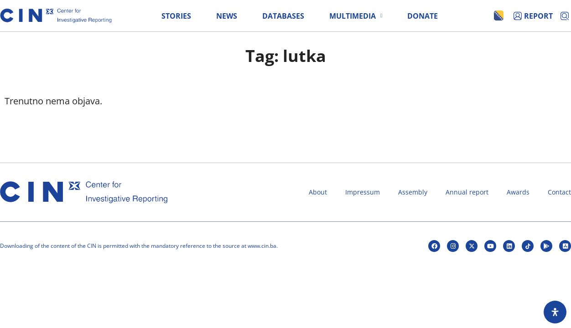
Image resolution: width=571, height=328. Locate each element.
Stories (176, 15)
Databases (283, 15)
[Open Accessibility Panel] (555, 312)
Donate (422, 15)
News (226, 15)
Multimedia (355, 15)
